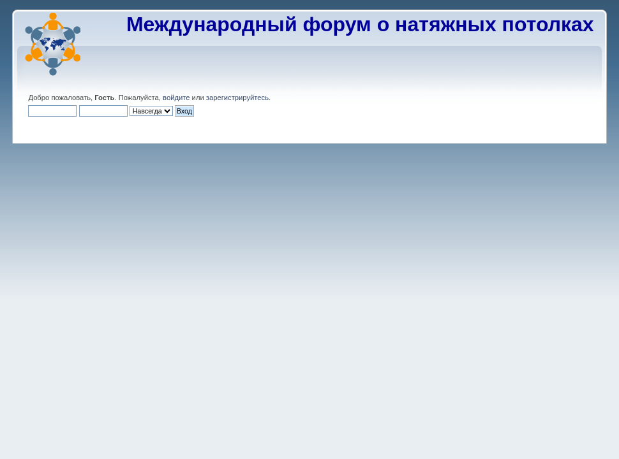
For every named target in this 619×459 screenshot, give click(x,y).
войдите (176, 97)
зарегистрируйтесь (237, 97)
